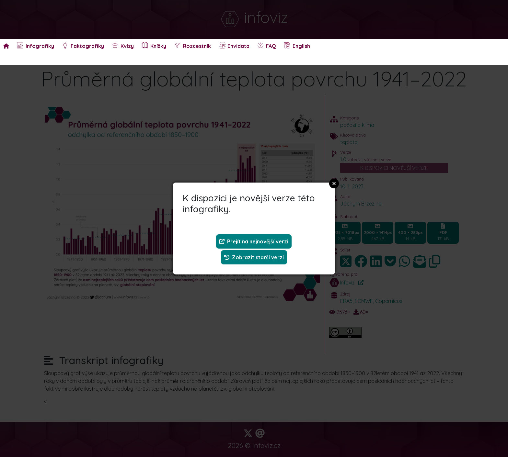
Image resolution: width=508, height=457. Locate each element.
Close (334, 183)
